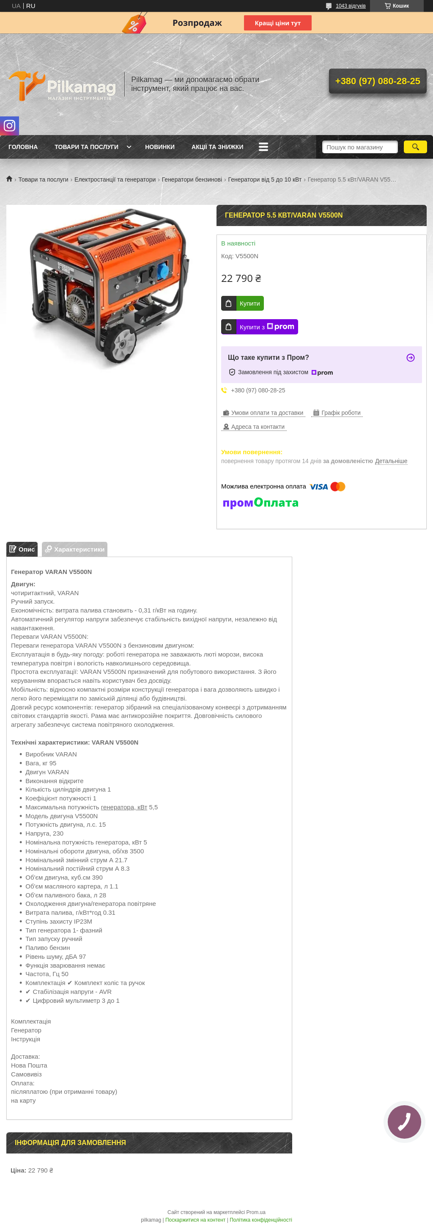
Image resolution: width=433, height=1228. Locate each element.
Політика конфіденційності (261, 1220)
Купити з (267, 327)
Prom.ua (256, 1212)
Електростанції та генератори (115, 179)
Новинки (160, 146)
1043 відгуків (351, 6)
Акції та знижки (217, 146)
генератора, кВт (124, 807)
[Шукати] (415, 147)
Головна (23, 146)
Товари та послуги (86, 146)
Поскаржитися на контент (195, 1220)
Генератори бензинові (192, 179)
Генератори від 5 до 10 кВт (265, 179)
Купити (250, 303)
